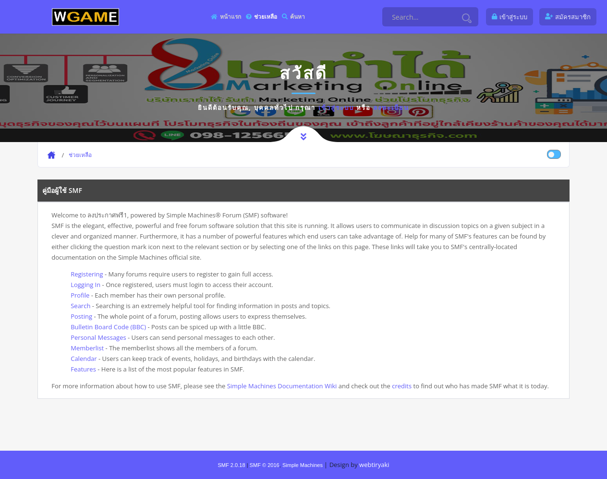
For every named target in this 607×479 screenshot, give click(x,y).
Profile (80, 295)
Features (83, 369)
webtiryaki (374, 464)
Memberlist (87, 348)
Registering (87, 274)
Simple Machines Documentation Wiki (282, 386)
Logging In (85, 284)
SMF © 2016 (264, 465)
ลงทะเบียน (391, 107)
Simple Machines (302, 465)
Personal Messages (98, 337)
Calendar (84, 358)
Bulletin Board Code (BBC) (108, 327)
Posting (81, 316)
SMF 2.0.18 (231, 465)
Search (80, 305)
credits (402, 386)
